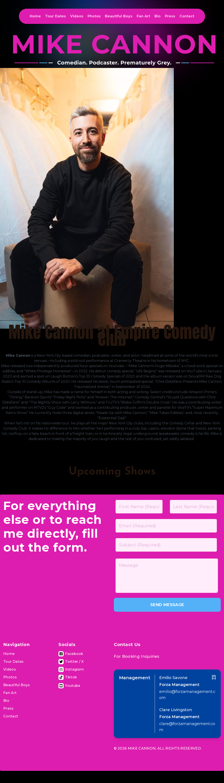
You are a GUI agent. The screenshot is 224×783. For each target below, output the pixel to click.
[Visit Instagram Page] (71, 669)
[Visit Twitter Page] (71, 661)
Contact (186, 16)
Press (170, 16)
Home (35, 16)
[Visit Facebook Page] (70, 653)
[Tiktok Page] (67, 677)
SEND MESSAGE (167, 604)
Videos (76, 16)
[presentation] (147, 623)
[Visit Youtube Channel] (69, 685)
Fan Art (143, 16)
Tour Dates (55, 16)
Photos (94, 16)
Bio (157, 16)
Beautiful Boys (118, 16)
